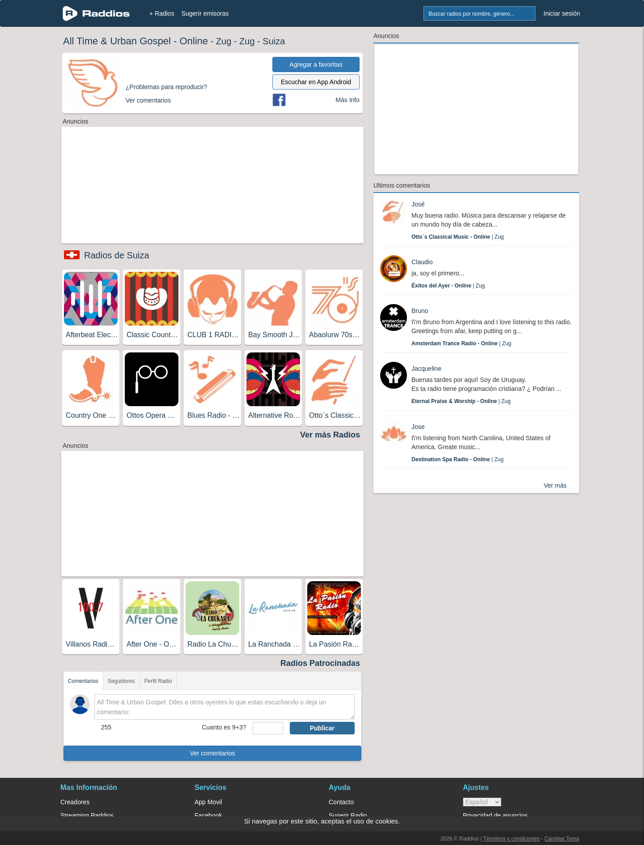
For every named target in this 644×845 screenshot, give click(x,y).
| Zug (457, 237)
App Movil (208, 802)
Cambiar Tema (561, 839)
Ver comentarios (212, 753)
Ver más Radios (330, 434)
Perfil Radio (158, 681)
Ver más (555, 485)
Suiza (274, 41)
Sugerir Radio (348, 815)
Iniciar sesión (561, 13)
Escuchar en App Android (316, 82)
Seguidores (121, 681)
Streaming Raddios (87, 815)
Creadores (74, 802)
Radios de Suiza (116, 255)
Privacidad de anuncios (495, 815)
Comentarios (83, 681)
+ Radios (161, 13)
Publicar (322, 728)
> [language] (482, 802)
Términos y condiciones (511, 839)
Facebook (208, 815)
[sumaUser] (268, 728)
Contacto (341, 802)
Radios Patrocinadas (320, 663)
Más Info (347, 99)
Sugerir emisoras (205, 13)
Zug (223, 41)
